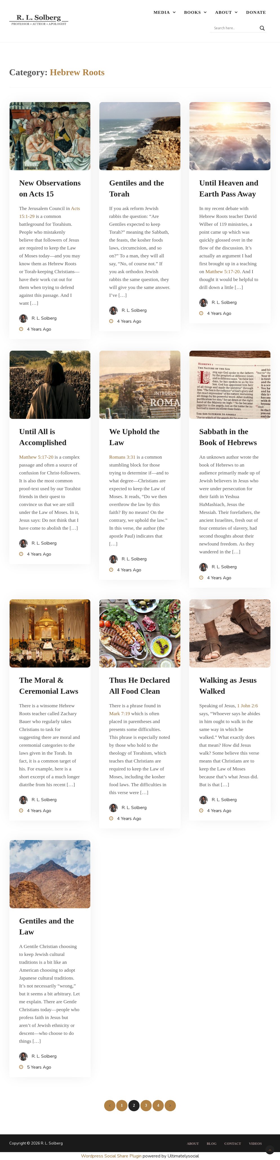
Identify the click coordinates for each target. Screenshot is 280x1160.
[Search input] (235, 28)
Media (162, 12)
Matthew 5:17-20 (222, 271)
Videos (255, 1144)
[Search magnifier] (262, 28)
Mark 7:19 (119, 713)
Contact (232, 1144)
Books (192, 12)
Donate (256, 12)
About (223, 12)
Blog (212, 1144)
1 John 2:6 (247, 705)
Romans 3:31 (122, 457)
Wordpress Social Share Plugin (112, 1156)
